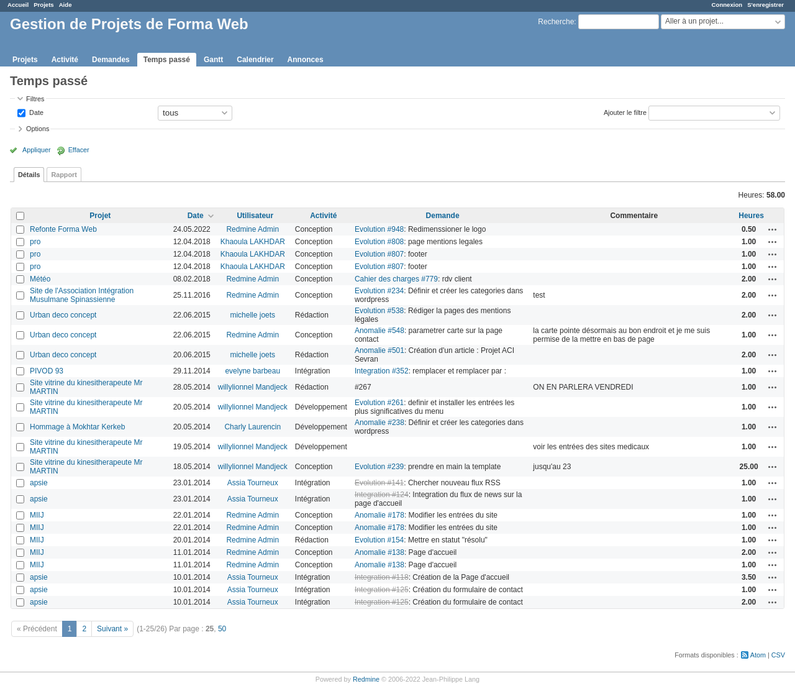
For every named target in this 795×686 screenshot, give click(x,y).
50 (222, 628)
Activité (65, 59)
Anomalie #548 (379, 330)
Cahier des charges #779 (396, 279)
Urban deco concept (63, 315)
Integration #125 (382, 589)
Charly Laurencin (252, 427)
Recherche (556, 21)
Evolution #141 (379, 482)
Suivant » (112, 628)
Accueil (18, 4)
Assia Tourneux (252, 482)
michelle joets (252, 315)
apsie (39, 482)
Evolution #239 (379, 466)
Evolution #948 (379, 229)
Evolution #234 (379, 290)
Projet (100, 215)
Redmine (366, 679)
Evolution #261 (379, 402)
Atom (758, 655)
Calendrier (255, 59)
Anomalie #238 (379, 422)
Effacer (78, 149)
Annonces (306, 59)
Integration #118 (382, 577)
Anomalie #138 (379, 552)
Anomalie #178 (379, 515)
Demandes (111, 59)
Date (35, 112)
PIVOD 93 (46, 371)
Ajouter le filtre (625, 112)
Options (37, 128)
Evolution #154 (379, 540)
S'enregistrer (765, 4)
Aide (65, 4)
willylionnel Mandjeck (253, 387)
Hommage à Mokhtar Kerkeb (77, 427)
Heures (751, 215)
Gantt (213, 59)
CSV (778, 655)
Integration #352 (382, 371)
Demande (443, 215)
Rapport (63, 174)
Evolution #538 (379, 310)
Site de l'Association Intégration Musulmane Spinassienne (82, 295)
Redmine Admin (252, 229)
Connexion (727, 4)
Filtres (35, 99)
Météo (40, 279)
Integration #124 (382, 494)
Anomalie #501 (379, 350)
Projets (44, 4)
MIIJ (37, 515)
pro (35, 241)
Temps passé (166, 59)
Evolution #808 (379, 241)
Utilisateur (255, 215)
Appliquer (36, 149)
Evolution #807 (379, 254)
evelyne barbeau (252, 371)
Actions (773, 229)
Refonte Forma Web (63, 229)
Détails (29, 174)
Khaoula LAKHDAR (252, 241)
